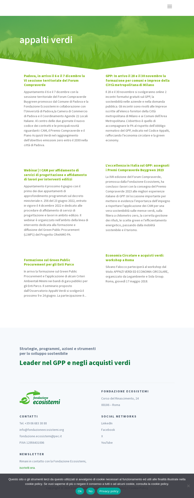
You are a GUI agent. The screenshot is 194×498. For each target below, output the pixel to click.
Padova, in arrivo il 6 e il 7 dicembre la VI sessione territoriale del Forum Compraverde (54, 80)
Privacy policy (108, 491)
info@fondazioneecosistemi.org (42, 430)
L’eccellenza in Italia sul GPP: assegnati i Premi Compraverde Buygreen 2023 (137, 167)
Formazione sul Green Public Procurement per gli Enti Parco (49, 262)
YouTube (107, 442)
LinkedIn (106, 423)
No (91, 491)
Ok (80, 491)
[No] (188, 486)
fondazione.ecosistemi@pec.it (41, 436)
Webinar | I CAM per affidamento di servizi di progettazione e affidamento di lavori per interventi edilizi (55, 174)
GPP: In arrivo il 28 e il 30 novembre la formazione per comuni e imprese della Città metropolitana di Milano (137, 80)
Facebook (108, 430)
